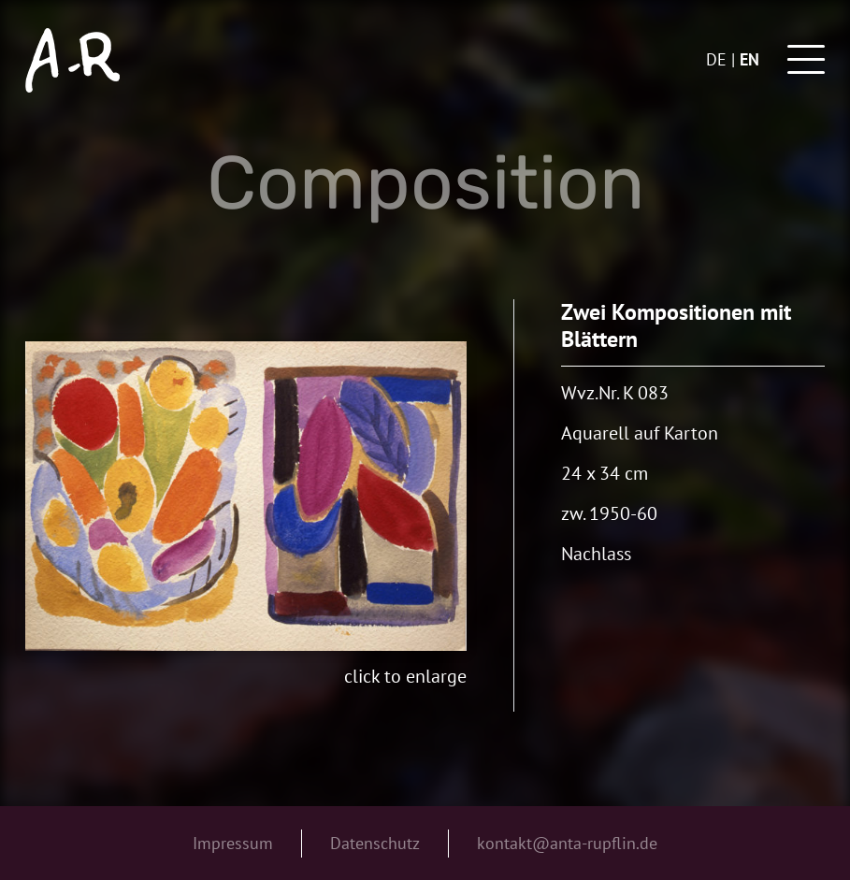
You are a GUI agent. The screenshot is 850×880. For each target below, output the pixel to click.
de (716, 59)
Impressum (233, 843)
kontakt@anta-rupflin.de (567, 843)
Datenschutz (375, 843)
